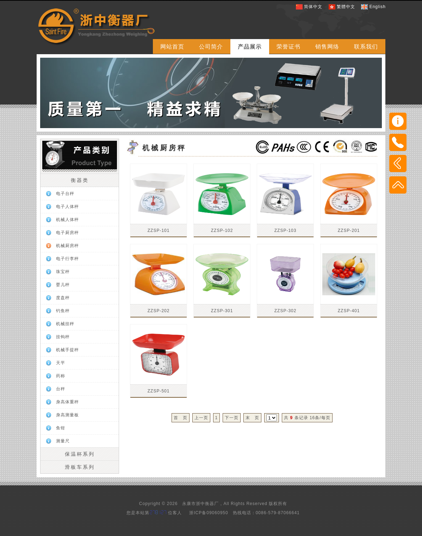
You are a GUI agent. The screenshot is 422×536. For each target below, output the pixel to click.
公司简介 (211, 47)
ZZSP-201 (349, 230)
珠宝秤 (63, 271)
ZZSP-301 (222, 310)
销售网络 (327, 47)
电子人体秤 (67, 206)
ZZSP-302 (285, 310)
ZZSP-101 (159, 230)
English (378, 6)
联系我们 (366, 47)
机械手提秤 (67, 349)
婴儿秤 (63, 284)
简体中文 (313, 6)
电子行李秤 (67, 258)
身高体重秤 (67, 401)
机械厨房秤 (67, 245)
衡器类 (80, 180)
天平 (60, 362)
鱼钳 (60, 427)
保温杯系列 (80, 454)
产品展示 (250, 47)
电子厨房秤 (67, 232)
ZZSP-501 (159, 391)
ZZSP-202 (159, 310)
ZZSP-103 (285, 230)
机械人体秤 (67, 219)
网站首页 (172, 47)
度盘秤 (63, 297)
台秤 (60, 388)
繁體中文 (346, 6)
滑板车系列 (80, 467)
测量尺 (63, 441)
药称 (60, 375)
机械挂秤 (65, 323)
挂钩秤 (63, 336)
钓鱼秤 (63, 310)
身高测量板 (67, 414)
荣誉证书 (288, 47)
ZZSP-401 (349, 310)
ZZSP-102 (222, 230)
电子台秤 (65, 193)
